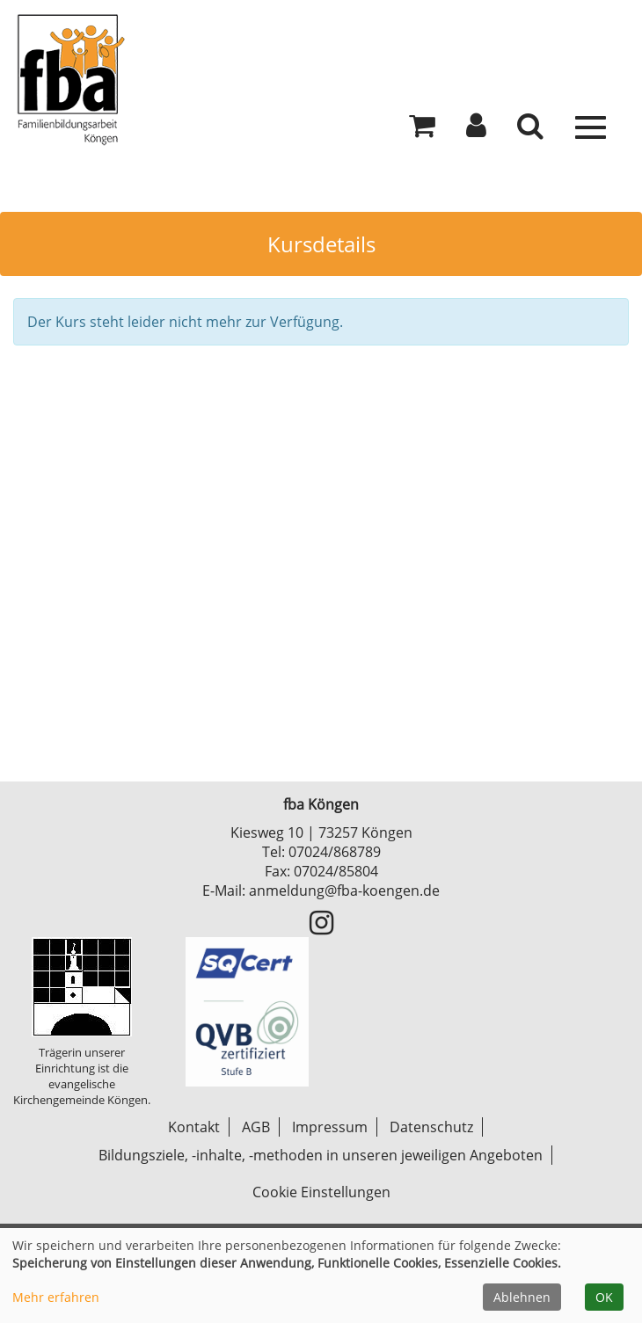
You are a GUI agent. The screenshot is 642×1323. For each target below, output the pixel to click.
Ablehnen (522, 1297)
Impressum (330, 1127)
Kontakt (194, 1127)
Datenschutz (431, 1127)
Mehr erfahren (55, 1297)
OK (604, 1297)
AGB (256, 1127)
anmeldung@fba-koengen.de (344, 890)
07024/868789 (334, 851)
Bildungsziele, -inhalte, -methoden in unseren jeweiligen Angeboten (320, 1155)
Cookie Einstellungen (321, 1192)
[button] (476, 130)
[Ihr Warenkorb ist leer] (422, 130)
